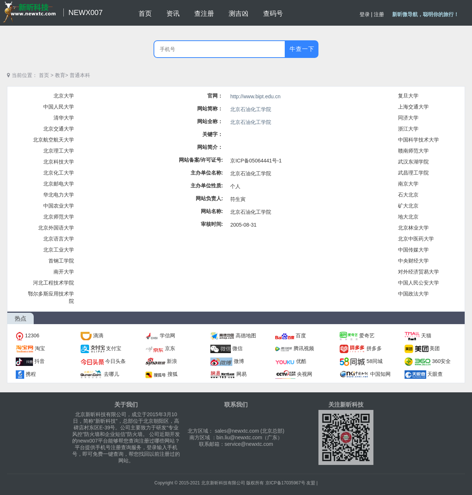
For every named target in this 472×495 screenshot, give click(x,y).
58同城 (374, 361)
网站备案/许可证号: (201, 160)
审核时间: (212, 224)
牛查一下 (302, 49)
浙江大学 (408, 129)
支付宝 (113, 348)
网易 (241, 374)
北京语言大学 (58, 239)
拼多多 (374, 348)
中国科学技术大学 (418, 140)
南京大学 (408, 184)
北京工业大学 (58, 250)
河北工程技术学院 (53, 283)
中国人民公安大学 (418, 283)
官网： (215, 96)
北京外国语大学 (56, 228)
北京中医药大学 (416, 239)
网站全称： (210, 121)
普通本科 (80, 75)
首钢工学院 (61, 261)
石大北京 (408, 195)
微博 (239, 361)
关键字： (212, 134)
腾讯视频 (304, 348)
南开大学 (64, 272)
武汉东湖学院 (413, 162)
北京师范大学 (58, 217)
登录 (364, 14)
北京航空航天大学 (53, 140)
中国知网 (380, 374)
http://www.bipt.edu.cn (255, 96)
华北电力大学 (58, 195)
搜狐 (172, 374)
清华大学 (64, 118)
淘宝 (40, 348)
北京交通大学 (58, 129)
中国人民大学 (58, 107)
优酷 (301, 361)
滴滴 (98, 335)
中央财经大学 (413, 261)
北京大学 (64, 96)
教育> (61, 75)
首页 (44, 75)
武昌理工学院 (413, 173)
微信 (237, 348)
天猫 (426, 335)
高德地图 (246, 335)
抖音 (39, 361)
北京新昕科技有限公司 (223, 482)
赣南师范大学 (413, 151)
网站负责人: (209, 198)
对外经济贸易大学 (418, 272)
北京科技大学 (58, 162)
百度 (301, 335)
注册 (379, 14)
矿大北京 (408, 206)
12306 (32, 335)
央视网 (304, 374)
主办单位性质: (207, 185)
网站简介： (210, 147)
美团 (434, 348)
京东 (170, 348)
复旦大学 (408, 96)
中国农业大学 (58, 206)
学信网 (167, 335)
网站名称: (212, 211)
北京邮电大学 (58, 184)
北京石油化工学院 (250, 109)
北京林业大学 (413, 228)
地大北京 (408, 217)
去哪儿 (111, 374)
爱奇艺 (367, 335)
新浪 (172, 361)
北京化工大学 (58, 173)
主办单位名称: (207, 173)
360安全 (441, 361)
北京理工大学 (58, 151)
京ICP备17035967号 (285, 482)
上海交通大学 (413, 107)
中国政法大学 (413, 294)
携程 (31, 374)
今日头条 (115, 361)
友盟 (310, 482)
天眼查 (435, 374)
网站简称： (210, 108)
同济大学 (408, 118)
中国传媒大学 (413, 250)
